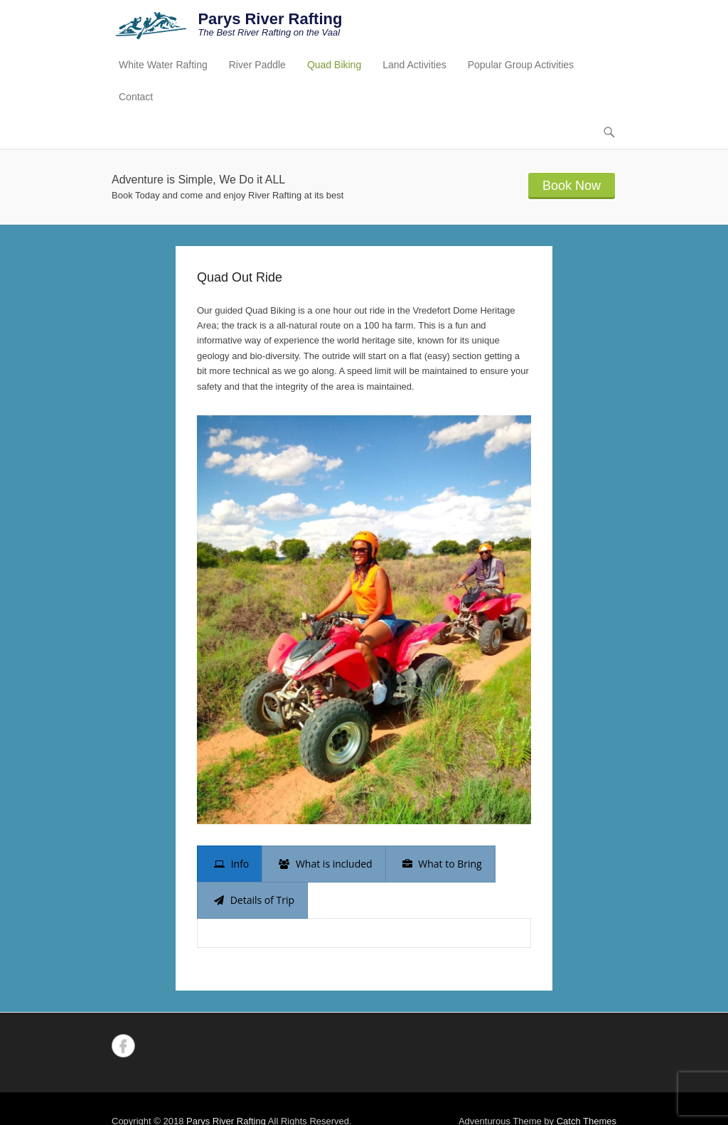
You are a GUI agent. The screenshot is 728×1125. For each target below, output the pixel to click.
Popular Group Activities (521, 64)
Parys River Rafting (270, 19)
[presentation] (229, 864)
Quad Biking (334, 64)
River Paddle (257, 64)
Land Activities (414, 64)
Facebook (123, 1045)
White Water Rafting (163, 64)
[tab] (229, 864)
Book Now (571, 185)
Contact (136, 96)
